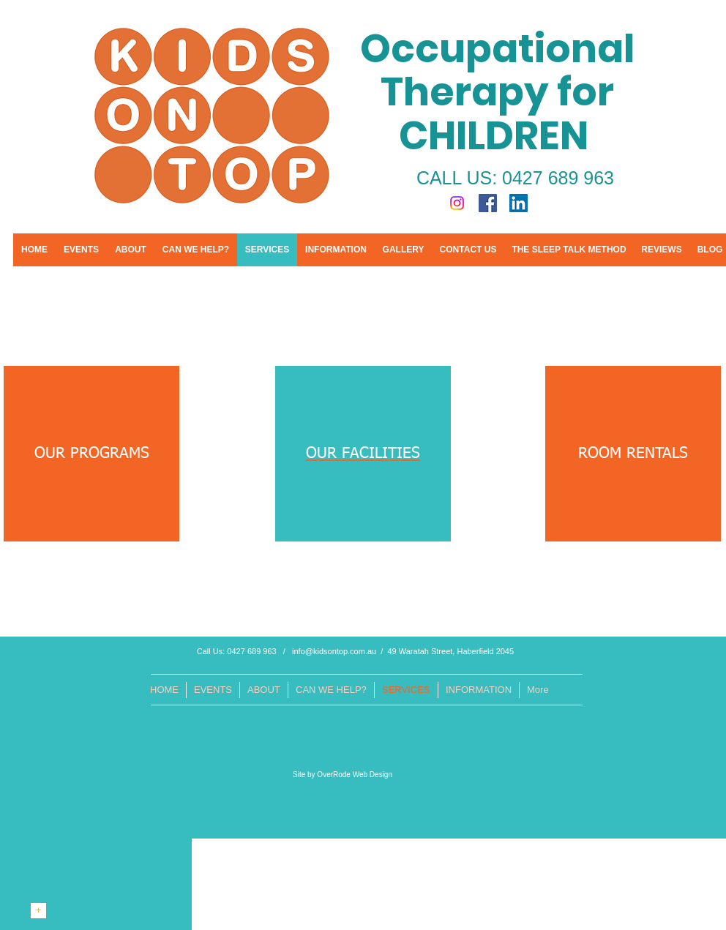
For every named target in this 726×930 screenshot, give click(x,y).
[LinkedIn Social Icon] (518, 203)
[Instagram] (457, 203)
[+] (38, 910)
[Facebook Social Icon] (488, 203)
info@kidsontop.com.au (334, 651)
